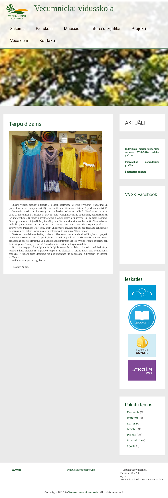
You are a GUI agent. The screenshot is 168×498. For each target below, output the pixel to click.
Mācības (71, 28)
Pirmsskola (134, 440)
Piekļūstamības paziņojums (81, 469)
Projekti (139, 28)
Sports (131, 446)
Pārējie (131, 434)
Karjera (132, 423)
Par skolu (44, 28)
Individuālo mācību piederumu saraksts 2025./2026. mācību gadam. (142, 152)
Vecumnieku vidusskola (74, 8)
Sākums (17, 28)
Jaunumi (132, 418)
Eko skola (133, 412)
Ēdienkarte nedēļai (135, 171)
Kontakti (47, 40)
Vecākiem (19, 40)
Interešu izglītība (105, 28)
